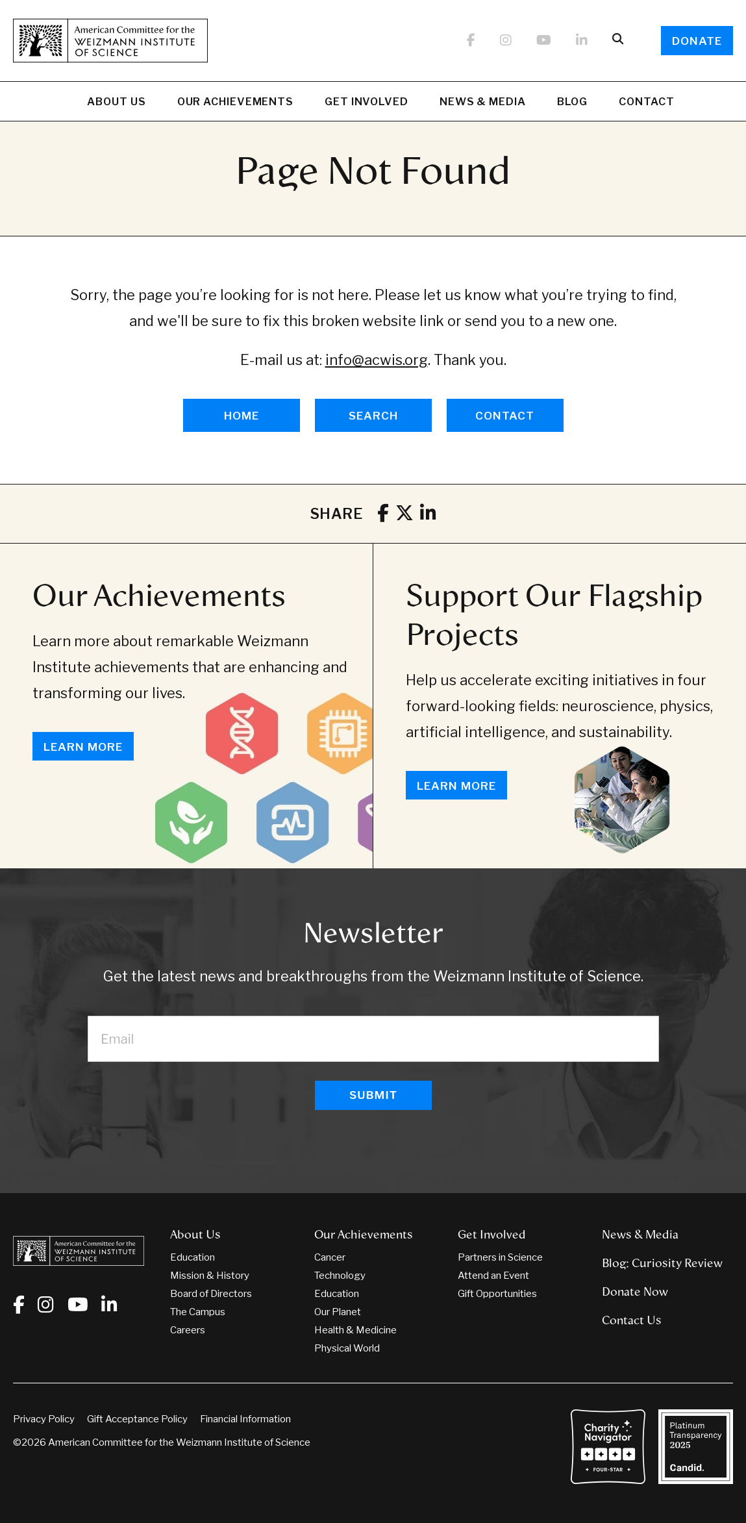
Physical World (347, 1348)
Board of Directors (211, 1294)
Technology (340, 1275)
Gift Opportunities (497, 1294)
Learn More (83, 746)
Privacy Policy (44, 1419)
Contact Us (632, 1320)
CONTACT (504, 415)
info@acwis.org (376, 359)
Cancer (329, 1257)
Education (192, 1257)
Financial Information (245, 1419)
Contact (646, 101)
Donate (697, 40)
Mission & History (209, 1275)
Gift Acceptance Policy (137, 1419)
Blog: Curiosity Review (662, 1263)
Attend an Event (493, 1275)
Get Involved (366, 103)
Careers (187, 1330)
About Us (116, 103)
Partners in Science (500, 1257)
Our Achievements (235, 103)
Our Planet (337, 1312)
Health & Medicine (355, 1330)
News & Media (483, 103)
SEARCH (373, 415)
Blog (572, 103)
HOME (241, 415)
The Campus (197, 1312)
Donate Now (635, 1291)
